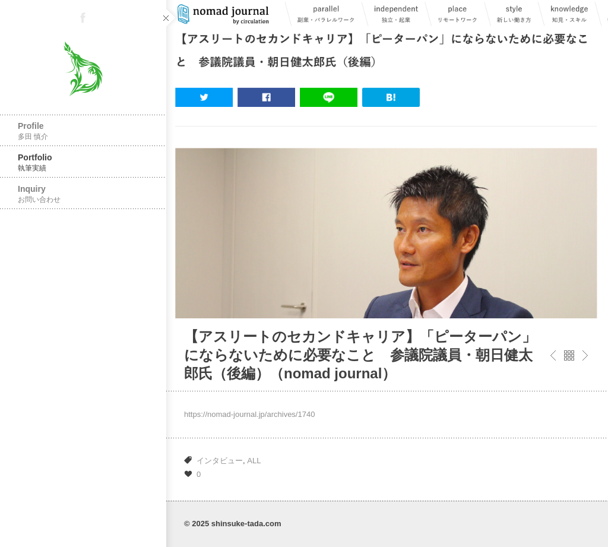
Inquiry (83, 194)
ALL (254, 460)
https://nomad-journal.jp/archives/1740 (249, 414)
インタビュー (220, 460)
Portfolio (83, 162)
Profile (83, 131)
